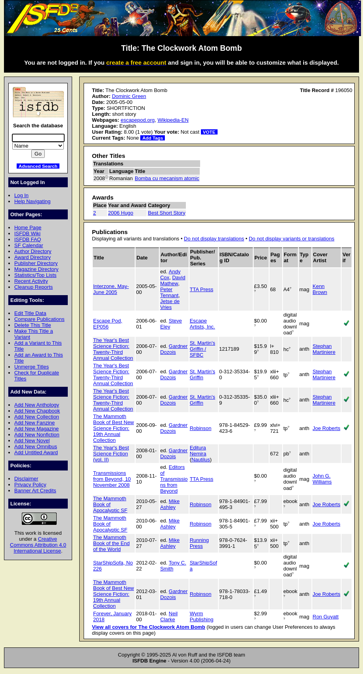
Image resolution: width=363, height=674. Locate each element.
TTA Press (202, 289)
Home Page (27, 227)
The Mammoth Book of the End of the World (111, 543)
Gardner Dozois (173, 349)
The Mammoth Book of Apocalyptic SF (110, 504)
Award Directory (32, 257)
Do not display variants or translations (291, 239)
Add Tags (152, 137)
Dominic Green (129, 96)
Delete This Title (32, 325)
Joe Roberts (326, 428)
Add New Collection (36, 417)
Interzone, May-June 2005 (111, 289)
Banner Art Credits (35, 490)
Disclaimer (26, 479)
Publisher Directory (35, 263)
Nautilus (200, 460)
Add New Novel (32, 441)
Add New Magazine (36, 429)
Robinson (201, 428)
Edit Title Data (30, 313)
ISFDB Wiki (27, 233)
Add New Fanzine (34, 423)
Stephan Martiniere (324, 349)
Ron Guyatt (326, 617)
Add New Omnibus (35, 446)
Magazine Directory (36, 269)
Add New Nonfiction (36, 435)
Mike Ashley (170, 504)
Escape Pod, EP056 (107, 324)
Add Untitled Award (36, 452)
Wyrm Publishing (202, 616)
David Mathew (172, 280)
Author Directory (33, 251)
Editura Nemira (198, 451)
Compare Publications (39, 319)
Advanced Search (38, 166)
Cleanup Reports (33, 287)
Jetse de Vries (170, 304)
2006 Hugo (120, 213)
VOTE (209, 131)
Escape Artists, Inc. (202, 324)
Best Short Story (166, 213)
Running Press (199, 543)
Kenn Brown (320, 289)
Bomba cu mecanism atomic (167, 178)
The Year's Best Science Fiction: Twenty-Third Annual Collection (113, 349)
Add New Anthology (36, 405)
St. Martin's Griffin (202, 374)
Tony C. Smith (173, 566)
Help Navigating (32, 201)
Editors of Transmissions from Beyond (173, 479)
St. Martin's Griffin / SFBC (202, 349)
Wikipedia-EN (172, 120)
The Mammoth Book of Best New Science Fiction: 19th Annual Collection (113, 428)
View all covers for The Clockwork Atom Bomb (148, 627)
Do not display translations (214, 239)
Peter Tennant (169, 292)
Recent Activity (31, 281)
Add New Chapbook (37, 411)
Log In (21, 195)
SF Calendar (28, 245)
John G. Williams (322, 479)
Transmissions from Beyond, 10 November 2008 (112, 479)
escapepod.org (137, 120)
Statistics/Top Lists (35, 275)
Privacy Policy (30, 485)
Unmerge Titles (31, 367)
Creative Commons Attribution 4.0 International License (38, 545)
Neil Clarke (169, 616)
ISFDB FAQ (27, 239)
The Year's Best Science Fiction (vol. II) (111, 454)
